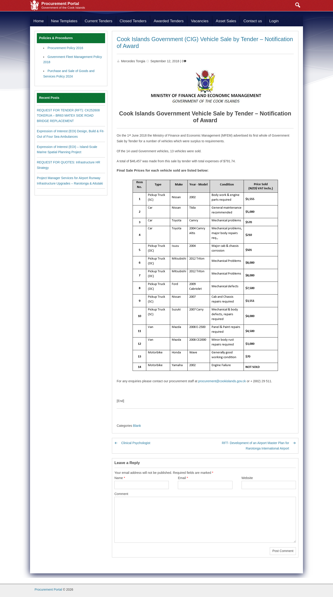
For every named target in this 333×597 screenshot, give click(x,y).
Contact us (252, 21)
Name (119, 478)
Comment (121, 494)
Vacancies (199, 21)
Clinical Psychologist (135, 443)
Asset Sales (226, 21)
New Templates (64, 21)
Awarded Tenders (169, 21)
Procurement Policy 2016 (65, 48)
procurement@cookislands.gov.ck (222, 381)
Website (247, 478)
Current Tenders (98, 21)
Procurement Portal (48, 589)
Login (274, 21)
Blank (137, 425)
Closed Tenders (133, 21)
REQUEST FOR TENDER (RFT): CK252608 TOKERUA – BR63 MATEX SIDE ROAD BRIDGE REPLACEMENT (68, 115)
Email (183, 478)
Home (38, 21)
